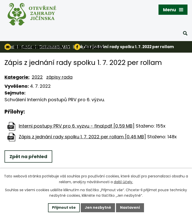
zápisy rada (59, 77)
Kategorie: (17, 77)
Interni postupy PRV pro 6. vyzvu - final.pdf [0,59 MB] (76, 126)
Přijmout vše (64, 207)
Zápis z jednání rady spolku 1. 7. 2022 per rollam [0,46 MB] (82, 137)
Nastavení (130, 207)
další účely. (123, 181)
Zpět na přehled (28, 156)
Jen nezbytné (98, 207)
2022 (37, 77)
